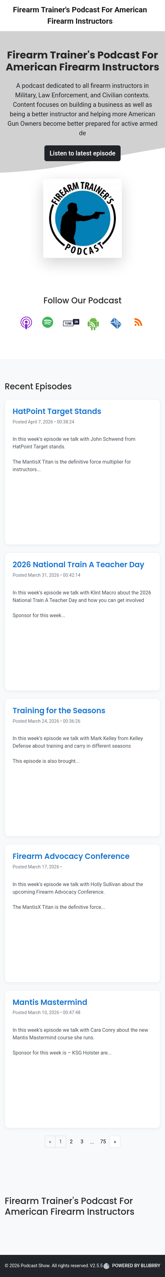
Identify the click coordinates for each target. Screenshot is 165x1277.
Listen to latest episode (83, 153)
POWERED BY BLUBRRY (131, 1266)
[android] (93, 323)
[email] (116, 323)
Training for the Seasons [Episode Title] (59, 710)
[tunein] (71, 323)
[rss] (138, 323)
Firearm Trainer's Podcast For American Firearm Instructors (80, 15)
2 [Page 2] (71, 1142)
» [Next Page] (115, 1142)
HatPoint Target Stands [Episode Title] (57, 411)
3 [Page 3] (82, 1142)
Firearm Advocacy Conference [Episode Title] (71, 856)
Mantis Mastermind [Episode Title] (50, 1002)
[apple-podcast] (26, 323)
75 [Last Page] (103, 1142)
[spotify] (49, 323)
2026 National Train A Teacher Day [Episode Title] (78, 564)
